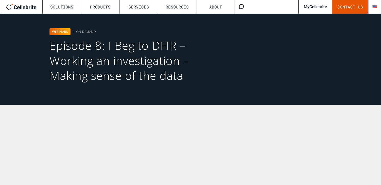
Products (100, 7)
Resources (177, 7)
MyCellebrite (315, 6)
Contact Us (350, 7)
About (215, 7)
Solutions (61, 7)
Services (138, 7)
